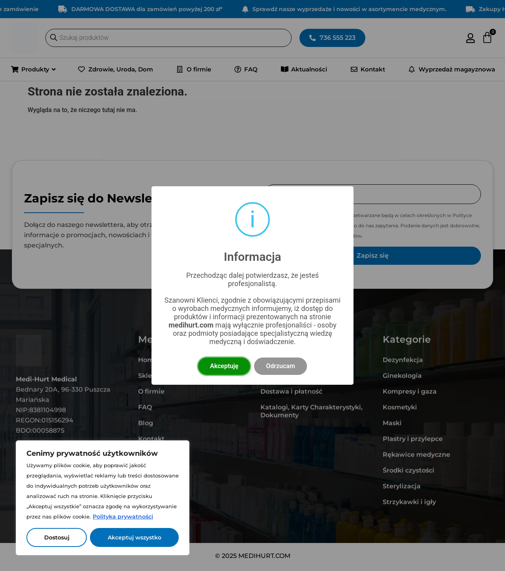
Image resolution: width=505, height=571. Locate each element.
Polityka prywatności (123, 516)
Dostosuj (56, 537)
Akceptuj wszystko (134, 537)
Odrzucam (280, 366)
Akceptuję (224, 366)
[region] (102, 497)
